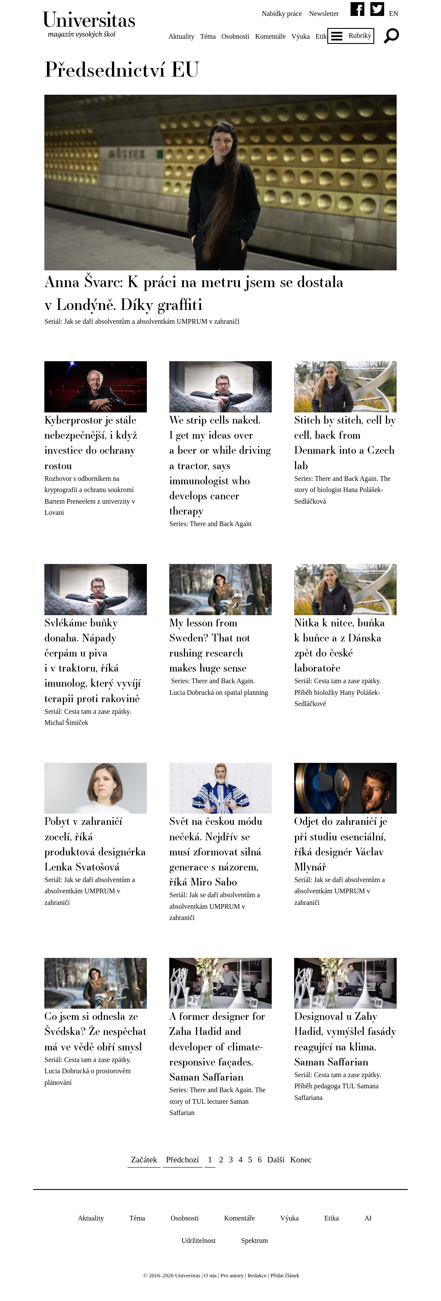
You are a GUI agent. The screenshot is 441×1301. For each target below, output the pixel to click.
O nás (210, 1273)
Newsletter (323, 13)
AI (368, 1215)
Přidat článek (284, 1273)
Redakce (257, 1273)
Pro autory (232, 1273)
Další (276, 1157)
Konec (301, 1157)
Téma (209, 36)
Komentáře (271, 36)
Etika (324, 36)
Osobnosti (237, 36)
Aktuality (182, 36)
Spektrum (254, 1238)
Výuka (301, 36)
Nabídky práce (280, 13)
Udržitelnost (199, 1238)
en (392, 13)
